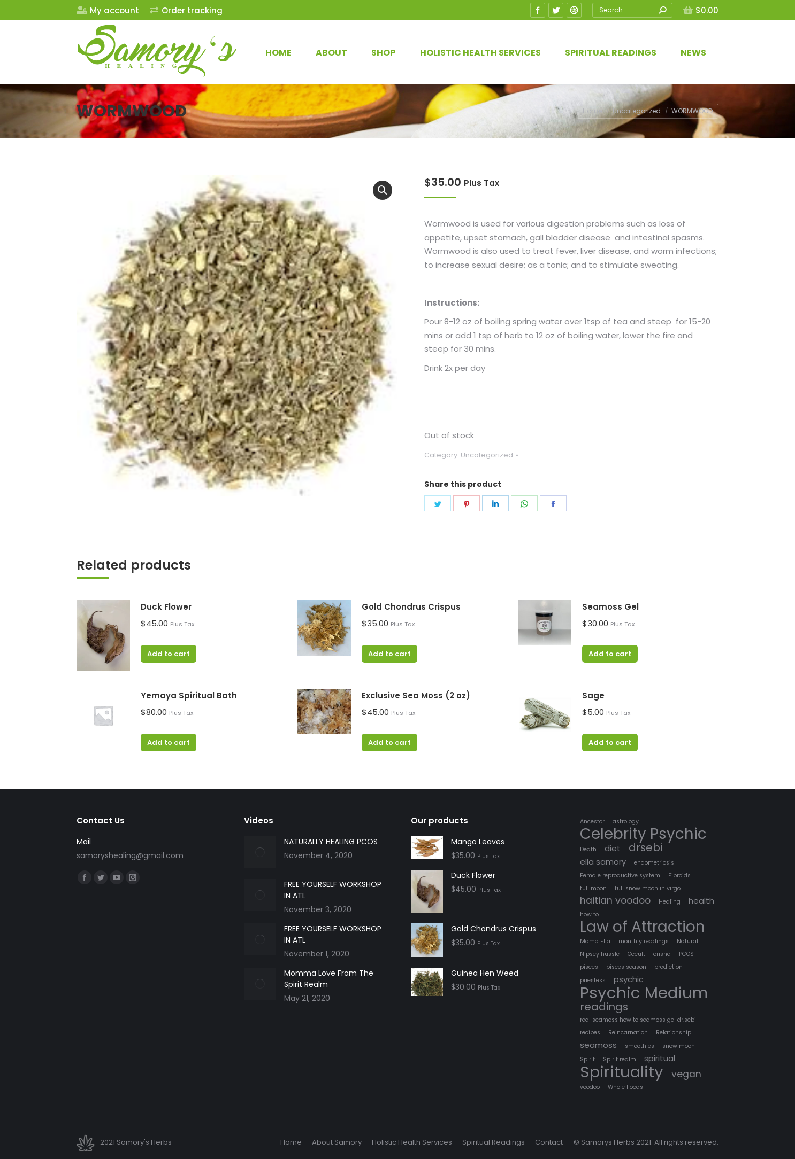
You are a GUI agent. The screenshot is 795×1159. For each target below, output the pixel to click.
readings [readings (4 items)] (604, 1007)
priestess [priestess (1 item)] (593, 980)
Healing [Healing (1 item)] (670, 902)
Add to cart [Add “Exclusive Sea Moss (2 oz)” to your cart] (389, 742)
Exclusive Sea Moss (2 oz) (416, 695)
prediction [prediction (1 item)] (668, 967)
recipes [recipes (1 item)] (590, 1033)
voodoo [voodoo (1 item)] (590, 1087)
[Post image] (260, 852)
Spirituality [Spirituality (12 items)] (621, 1071)
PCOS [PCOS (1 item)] (686, 954)
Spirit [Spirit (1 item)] (587, 1059)
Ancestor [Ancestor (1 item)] (592, 822)
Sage (593, 695)
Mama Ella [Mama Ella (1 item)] (595, 941)
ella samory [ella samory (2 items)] (603, 861)
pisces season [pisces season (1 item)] (626, 967)
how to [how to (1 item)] (589, 915)
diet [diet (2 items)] (613, 848)
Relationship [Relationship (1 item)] (673, 1033)
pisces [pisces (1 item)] (589, 967)
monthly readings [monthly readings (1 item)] (643, 941)
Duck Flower (166, 606)
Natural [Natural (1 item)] (687, 941)
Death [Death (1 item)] (588, 849)
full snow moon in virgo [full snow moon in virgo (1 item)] (648, 888)
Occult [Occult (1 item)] (636, 954)
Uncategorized (487, 455)
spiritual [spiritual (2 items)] (659, 1058)
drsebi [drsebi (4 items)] (645, 847)
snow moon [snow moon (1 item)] (678, 1046)
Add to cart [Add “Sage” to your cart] (609, 742)
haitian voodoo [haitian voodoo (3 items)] (615, 900)
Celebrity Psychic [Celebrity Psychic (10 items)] (643, 833)
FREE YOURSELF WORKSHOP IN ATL (332, 890)
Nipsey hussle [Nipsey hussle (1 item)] (600, 954)
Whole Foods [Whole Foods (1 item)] (625, 1087)
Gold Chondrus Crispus (411, 606)
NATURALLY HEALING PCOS (331, 841)
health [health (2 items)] (701, 900)
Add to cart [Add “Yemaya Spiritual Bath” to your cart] (168, 742)
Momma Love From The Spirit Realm (328, 979)
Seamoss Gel (610, 606)
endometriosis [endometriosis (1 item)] (654, 863)
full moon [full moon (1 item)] (593, 888)
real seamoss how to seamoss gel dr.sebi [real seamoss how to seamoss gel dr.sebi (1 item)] (638, 1020)
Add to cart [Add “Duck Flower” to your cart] (168, 654)
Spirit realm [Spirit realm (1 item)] (619, 1059)
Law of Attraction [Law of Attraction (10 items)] (642, 926)
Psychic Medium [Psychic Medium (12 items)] (644, 992)
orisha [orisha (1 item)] (662, 954)
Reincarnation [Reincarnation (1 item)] (628, 1033)
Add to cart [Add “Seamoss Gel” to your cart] (609, 654)
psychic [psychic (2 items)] (629, 979)
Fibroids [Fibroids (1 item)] (679, 876)
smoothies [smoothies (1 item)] (639, 1046)
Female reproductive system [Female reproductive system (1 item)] (620, 876)
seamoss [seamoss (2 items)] (598, 1045)
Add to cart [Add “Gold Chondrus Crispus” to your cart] (389, 654)
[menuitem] (108, 10)
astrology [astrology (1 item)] (626, 822)
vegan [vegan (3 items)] (686, 1074)
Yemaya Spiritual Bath (189, 695)
